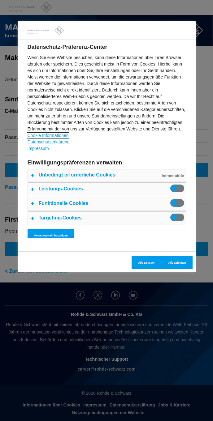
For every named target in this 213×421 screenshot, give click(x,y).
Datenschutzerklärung (49, 141)
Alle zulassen (146, 262)
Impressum (38, 148)
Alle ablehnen (177, 262)
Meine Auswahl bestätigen (51, 235)
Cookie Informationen (48, 135)
